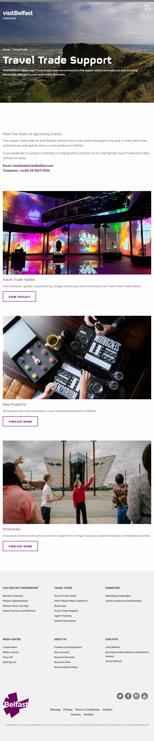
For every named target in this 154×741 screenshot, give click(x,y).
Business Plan (62, 662)
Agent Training (62, 615)
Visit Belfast (112, 647)
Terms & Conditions (87, 709)
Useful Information (65, 620)
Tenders (88, 714)
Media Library (11, 652)
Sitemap (55, 709)
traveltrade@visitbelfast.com (33, 166)
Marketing (112, 587)
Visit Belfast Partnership (20, 587)
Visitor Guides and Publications (123, 600)
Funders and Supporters (68, 647)
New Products (14, 404)
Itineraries (11, 529)
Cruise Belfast (113, 661)
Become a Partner (13, 595)
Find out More (20, 546)
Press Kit (8, 657)
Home (6, 50)
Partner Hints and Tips (16, 605)
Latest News (10, 647)
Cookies (107, 709)
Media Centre (12, 639)
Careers (76, 714)
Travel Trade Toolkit (19, 280)
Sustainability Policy (66, 667)
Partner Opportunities (15, 600)
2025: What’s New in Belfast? (71, 600)
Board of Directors (64, 657)
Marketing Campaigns (118, 595)
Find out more (20, 421)
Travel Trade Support (66, 610)
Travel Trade (20, 50)
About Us (60, 639)
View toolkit (19, 297)
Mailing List (9, 662)
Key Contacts (61, 652)
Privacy (67, 709)
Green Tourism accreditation (19, 610)
